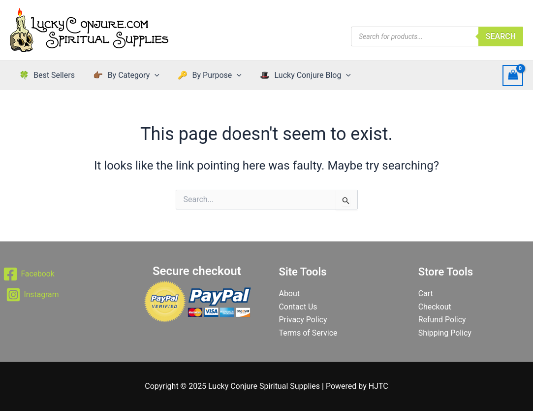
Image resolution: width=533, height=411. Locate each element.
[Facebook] (29, 274)
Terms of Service (308, 333)
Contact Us (298, 306)
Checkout (434, 306)
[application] (151, 75)
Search (501, 36)
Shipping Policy (445, 333)
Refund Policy (442, 319)
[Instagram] (33, 294)
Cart (425, 293)
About (289, 293)
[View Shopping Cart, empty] (512, 75)
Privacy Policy (303, 319)
